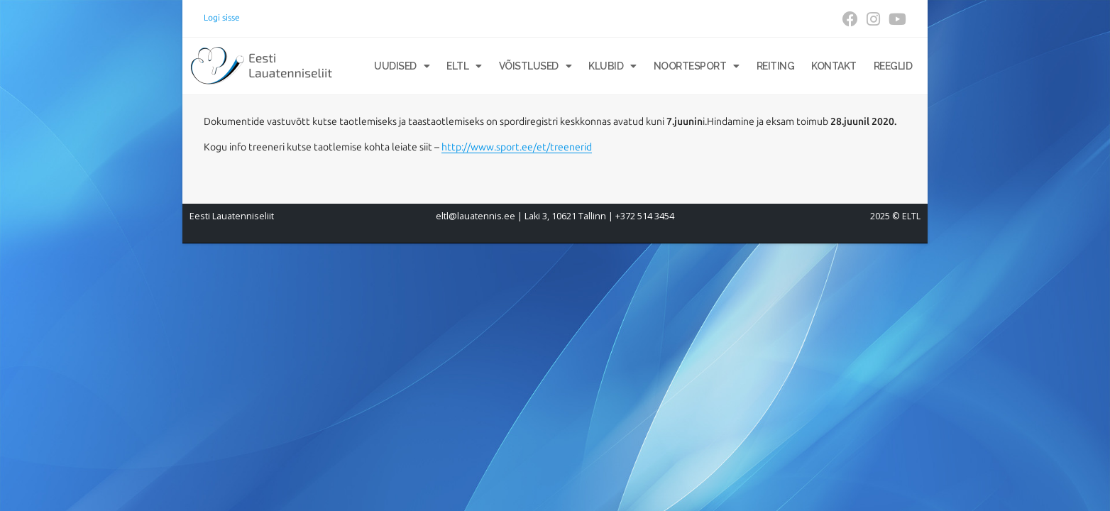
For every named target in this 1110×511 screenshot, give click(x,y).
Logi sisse (222, 18)
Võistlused (535, 66)
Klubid (612, 66)
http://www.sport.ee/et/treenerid (516, 147)
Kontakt (834, 66)
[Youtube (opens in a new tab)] (895, 19)
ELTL (464, 66)
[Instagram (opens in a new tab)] (873, 19)
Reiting (776, 66)
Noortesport (697, 66)
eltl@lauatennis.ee (475, 216)
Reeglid (893, 66)
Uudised (401, 66)
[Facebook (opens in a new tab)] (850, 19)
